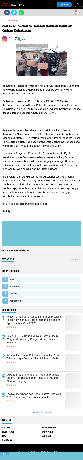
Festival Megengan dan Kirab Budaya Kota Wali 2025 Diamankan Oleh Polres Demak (33, 395)
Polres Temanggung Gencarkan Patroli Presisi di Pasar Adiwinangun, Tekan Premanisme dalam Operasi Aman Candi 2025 (33, 320)
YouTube (63, 4)
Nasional (14, 286)
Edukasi (14, 293)
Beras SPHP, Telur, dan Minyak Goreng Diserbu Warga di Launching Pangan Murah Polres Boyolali (32, 339)
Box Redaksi (59, 451)
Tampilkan (75, 259)
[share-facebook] (7, 12)
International (49, 427)
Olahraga (7, 440)
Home (4, 21)
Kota (12, 279)
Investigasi (8, 432)
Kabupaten (15, 300)
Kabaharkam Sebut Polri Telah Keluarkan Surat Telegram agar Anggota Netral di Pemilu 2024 (33, 357)
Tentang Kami (46, 451)
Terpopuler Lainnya (41, 413)
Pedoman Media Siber (28, 451)
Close (4, 454)
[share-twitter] (14, 12)
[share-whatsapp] (21, 12)
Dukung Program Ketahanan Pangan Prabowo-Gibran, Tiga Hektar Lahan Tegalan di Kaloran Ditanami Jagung (33, 378)
